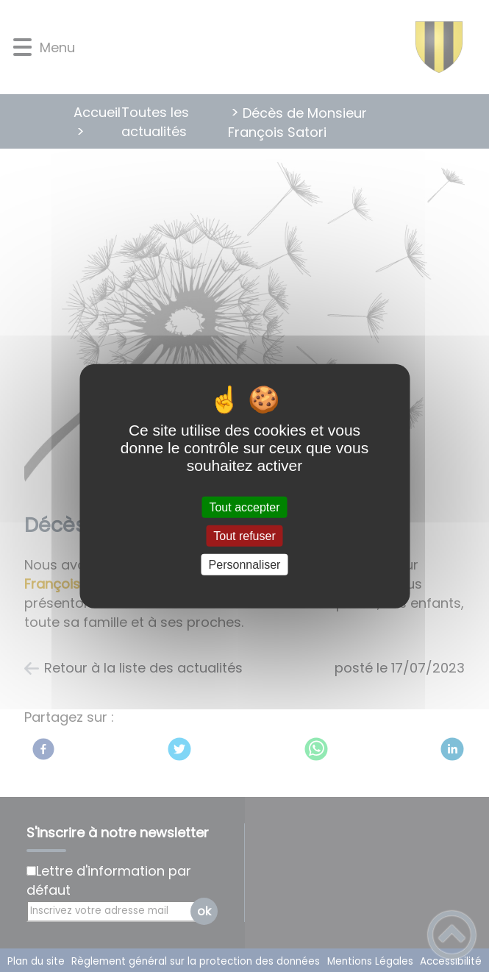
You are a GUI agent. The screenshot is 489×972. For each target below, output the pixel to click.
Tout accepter (244, 506)
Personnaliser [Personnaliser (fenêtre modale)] (245, 564)
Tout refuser (244, 535)
